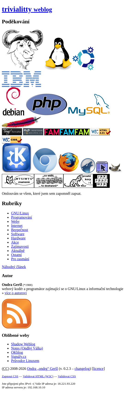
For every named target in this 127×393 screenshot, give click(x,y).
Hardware (18, 238)
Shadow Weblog (23, 344)
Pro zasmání (20, 259)
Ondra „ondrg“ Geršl (42, 369)
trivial (27, 9)
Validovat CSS (67, 376)
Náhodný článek (14, 267)
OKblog (17, 352)
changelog (82, 369)
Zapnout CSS (10, 376)
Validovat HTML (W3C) (38, 376)
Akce (15, 242)
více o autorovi (16, 293)
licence (98, 369)
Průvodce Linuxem (25, 361)
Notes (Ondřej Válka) (27, 348)
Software (17, 234)
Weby (15, 221)
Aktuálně (18, 251)
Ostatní (16, 255)
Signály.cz (18, 357)
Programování (21, 217)
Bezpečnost (19, 230)
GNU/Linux (20, 213)
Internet (17, 226)
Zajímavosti (20, 246)
